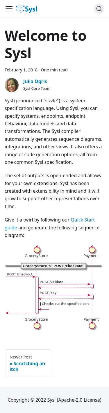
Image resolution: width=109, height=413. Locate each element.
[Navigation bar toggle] (9, 8)
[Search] (99, 8)
